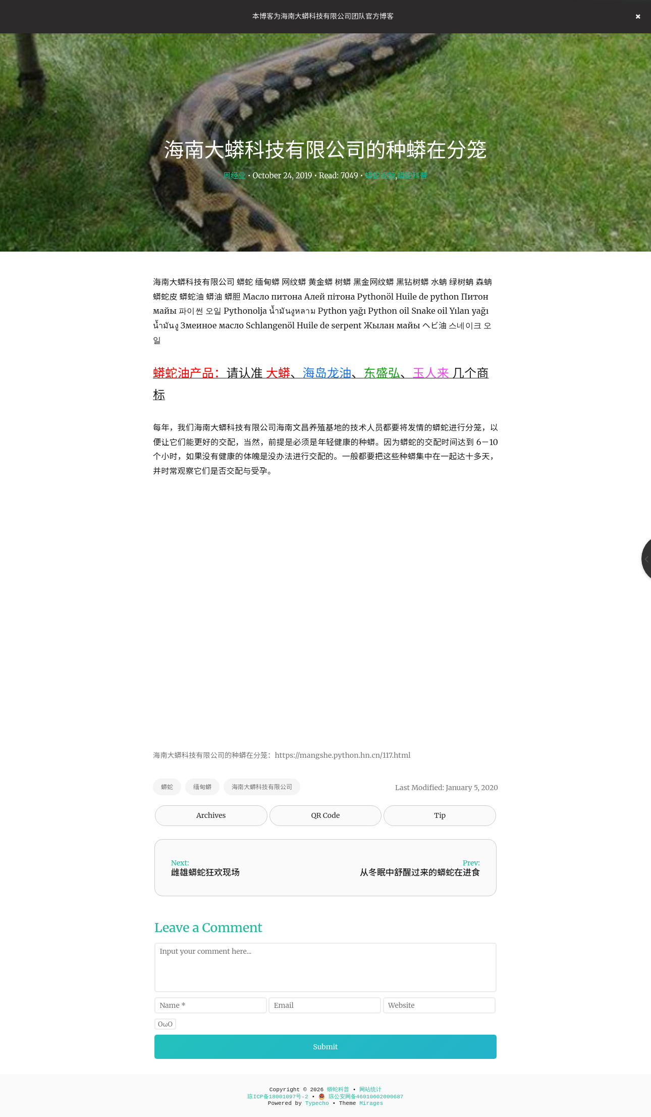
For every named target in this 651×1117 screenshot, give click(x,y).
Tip (440, 815)
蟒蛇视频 (380, 175)
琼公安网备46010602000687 (361, 1097)
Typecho (317, 1103)
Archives (211, 815)
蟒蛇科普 (412, 175)
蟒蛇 (167, 787)
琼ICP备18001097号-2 (277, 1097)
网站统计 (370, 1090)
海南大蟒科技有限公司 (262, 787)
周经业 (234, 175)
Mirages (371, 1103)
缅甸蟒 (202, 787)
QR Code (325, 815)
